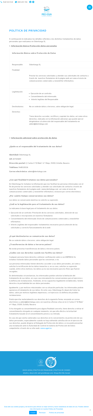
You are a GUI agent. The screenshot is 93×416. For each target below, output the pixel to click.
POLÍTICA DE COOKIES (62, 370)
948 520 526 (8, 2)
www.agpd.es (46, 328)
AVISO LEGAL (27, 370)
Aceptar (33, 412)
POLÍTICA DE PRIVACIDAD (43, 370)
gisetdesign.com (47, 373)
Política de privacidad (56, 412)
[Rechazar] (90, 410)
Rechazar (42, 412)
